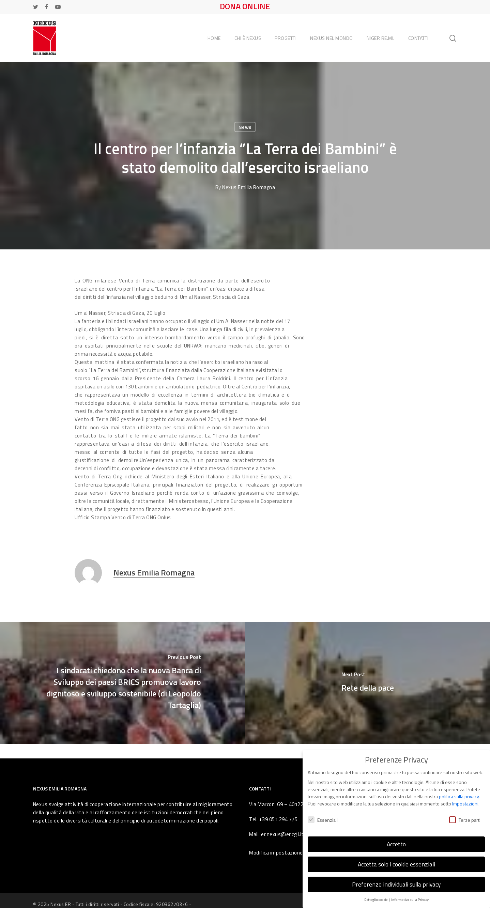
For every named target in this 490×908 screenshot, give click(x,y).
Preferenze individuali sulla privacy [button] (396, 878)
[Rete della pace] (367, 683)
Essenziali (323, 814)
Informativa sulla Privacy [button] (410, 894)
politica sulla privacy (459, 791)
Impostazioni (465, 798)
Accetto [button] (396, 838)
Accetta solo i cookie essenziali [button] (396, 858)
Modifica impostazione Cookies (285, 853)
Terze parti (464, 814)
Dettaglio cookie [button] (376, 894)
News (245, 126)
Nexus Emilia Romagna (248, 187)
